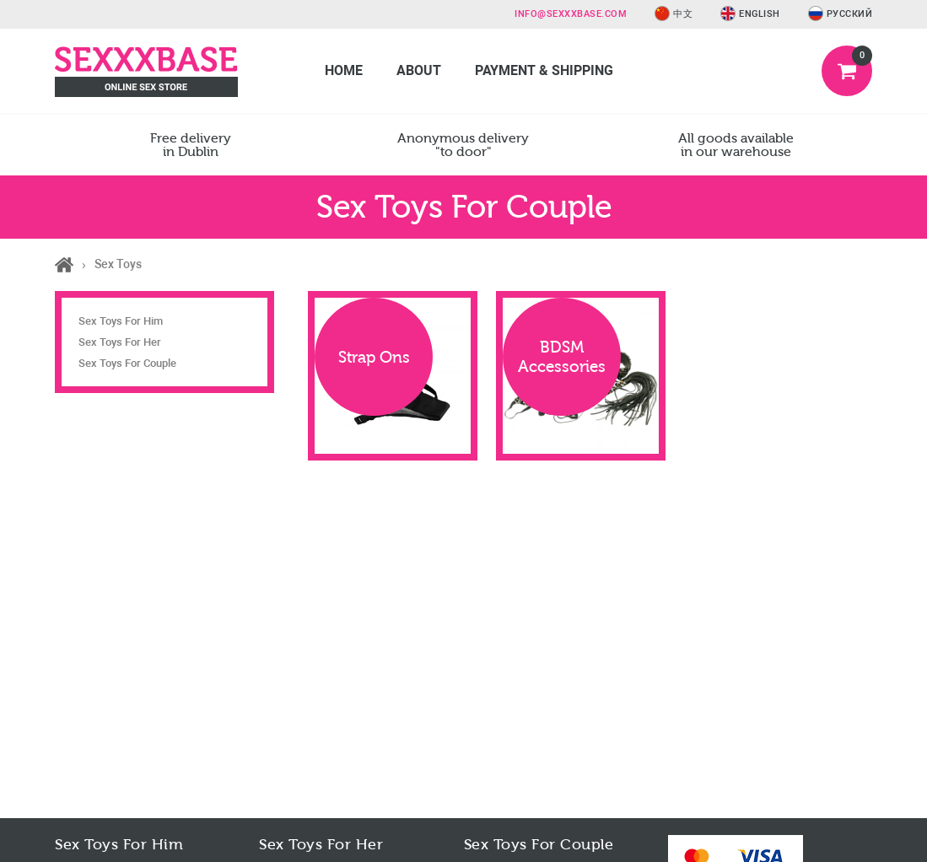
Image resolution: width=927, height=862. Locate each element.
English (750, 13)
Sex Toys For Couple (127, 363)
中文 (674, 13)
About (418, 70)
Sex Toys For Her (119, 342)
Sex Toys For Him (120, 321)
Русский (840, 13)
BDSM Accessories (562, 356)
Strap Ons (374, 357)
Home (344, 70)
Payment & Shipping (544, 70)
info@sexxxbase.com (571, 13)
